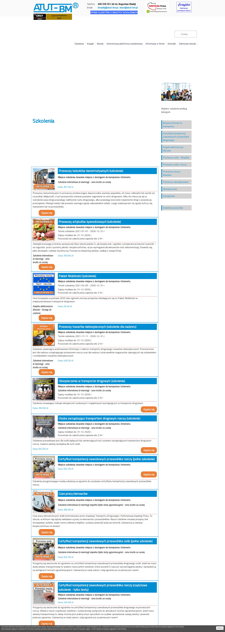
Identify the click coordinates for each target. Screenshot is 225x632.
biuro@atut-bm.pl (129, 7)
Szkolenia (79, 43)
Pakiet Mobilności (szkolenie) (77, 276)
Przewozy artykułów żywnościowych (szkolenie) (90, 221)
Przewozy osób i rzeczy (175, 164)
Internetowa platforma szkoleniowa (125, 43)
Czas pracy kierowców (73, 493)
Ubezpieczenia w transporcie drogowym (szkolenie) (92, 381)
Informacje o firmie (155, 43)
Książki (90, 43)
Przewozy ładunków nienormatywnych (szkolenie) (91, 170)
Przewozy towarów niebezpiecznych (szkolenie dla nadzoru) (97, 326)
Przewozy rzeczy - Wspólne (172, 173)
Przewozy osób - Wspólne (176, 157)
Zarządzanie (169, 196)
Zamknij (220, 628)
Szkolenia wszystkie (173, 208)
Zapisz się (46, 213)
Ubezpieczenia (170, 189)
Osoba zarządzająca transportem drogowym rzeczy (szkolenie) (99, 418)
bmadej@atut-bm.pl (108, 7)
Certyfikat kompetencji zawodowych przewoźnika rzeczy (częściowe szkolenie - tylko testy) (103, 587)
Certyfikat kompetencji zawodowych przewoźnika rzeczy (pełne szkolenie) (107, 459)
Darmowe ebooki (187, 43)
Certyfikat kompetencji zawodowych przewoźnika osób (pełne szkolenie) (106, 541)
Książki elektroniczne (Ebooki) (173, 148)
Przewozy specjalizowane (175, 182)
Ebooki (100, 43)
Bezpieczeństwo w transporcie (172, 124)
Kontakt (172, 43)
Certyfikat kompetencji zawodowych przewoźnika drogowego (176, 137)
